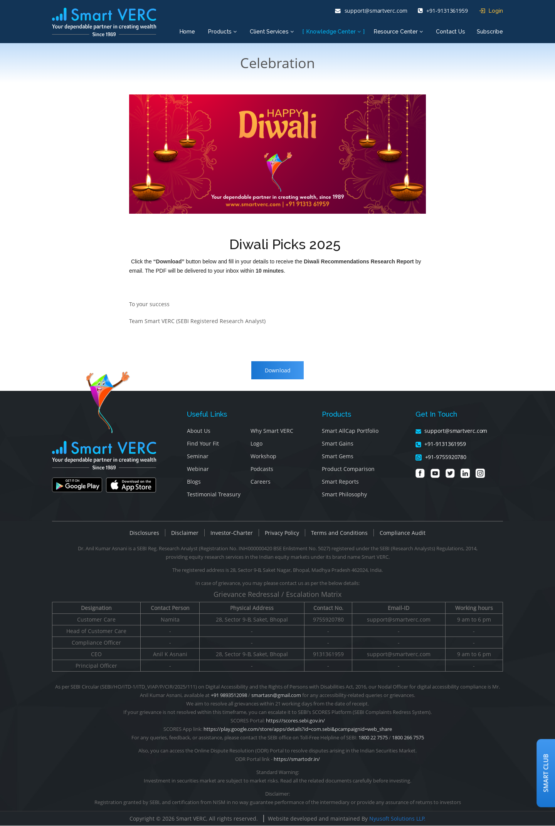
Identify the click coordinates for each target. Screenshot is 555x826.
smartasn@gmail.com (276, 695)
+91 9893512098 (229, 695)
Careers (261, 482)
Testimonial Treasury (213, 495)
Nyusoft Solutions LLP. (397, 819)
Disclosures (144, 533)
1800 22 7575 (373, 737)
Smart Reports (340, 482)
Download (278, 370)
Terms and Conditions (339, 533)
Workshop (263, 457)
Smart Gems (337, 457)
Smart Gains (337, 444)
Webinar (198, 469)
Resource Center (398, 31)
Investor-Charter (231, 533)
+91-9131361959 (443, 11)
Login (491, 11)
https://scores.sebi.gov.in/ (295, 720)
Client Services (271, 31)
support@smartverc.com (371, 11)
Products (222, 31)
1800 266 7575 (408, 737)
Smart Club (546, 773)
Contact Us (450, 31)
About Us (198, 431)
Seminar (198, 457)
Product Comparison (348, 469)
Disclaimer (184, 533)
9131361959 (328, 654)
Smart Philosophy (344, 495)
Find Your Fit (203, 444)
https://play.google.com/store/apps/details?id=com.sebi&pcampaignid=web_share (298, 729)
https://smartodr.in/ (297, 759)
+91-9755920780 (441, 457)
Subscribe (490, 31)
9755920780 (328, 619)
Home (187, 31)
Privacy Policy (282, 533)
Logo (256, 444)
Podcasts (262, 469)
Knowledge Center (333, 31)
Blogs (194, 482)
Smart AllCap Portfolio (350, 431)
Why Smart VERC (272, 431)
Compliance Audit (403, 533)
